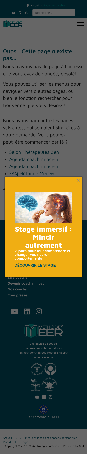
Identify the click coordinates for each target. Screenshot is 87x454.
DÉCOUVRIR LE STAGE (36, 265)
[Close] (78, 180)
